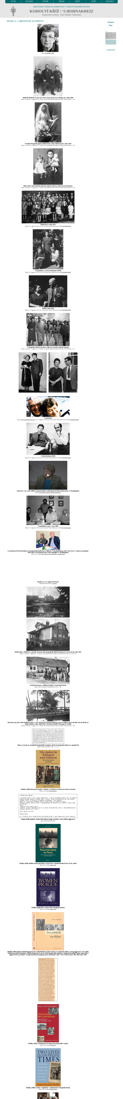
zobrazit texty (111, 49)
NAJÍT (93, 1)
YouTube (55, 583)
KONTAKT (110, 1)
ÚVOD (13, 1)
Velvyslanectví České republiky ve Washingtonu (53, 554)
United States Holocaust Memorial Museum (49, 492)
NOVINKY (29, 1)
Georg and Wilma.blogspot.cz (28, 419)
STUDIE (46, 1)
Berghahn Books (66, 226)
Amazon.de (53, 1045)
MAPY (77, 1)
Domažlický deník (49, 53)
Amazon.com (53, 865)
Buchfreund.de (53, 791)
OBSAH (61, 1)
